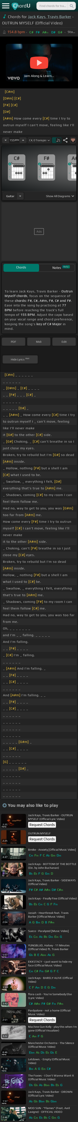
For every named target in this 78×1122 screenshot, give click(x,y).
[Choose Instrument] (20, 196)
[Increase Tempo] (23, 140)
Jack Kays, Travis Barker (49, 16)
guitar (10, 196)
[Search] (71, 6)
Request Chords (42, 825)
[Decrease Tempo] (5, 140)
